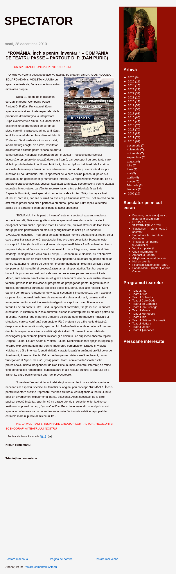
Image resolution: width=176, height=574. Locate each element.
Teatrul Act (139, 290)
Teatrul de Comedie (144, 303)
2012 (131, 133)
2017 (131, 113)
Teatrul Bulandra (142, 297)
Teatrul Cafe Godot (144, 300)
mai (130, 173)
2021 (131, 97)
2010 (131, 141)
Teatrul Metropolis (143, 313)
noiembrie (133, 149)
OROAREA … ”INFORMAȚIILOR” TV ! (147, 223)
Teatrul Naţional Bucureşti (148, 320)
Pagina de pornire (61, 559)
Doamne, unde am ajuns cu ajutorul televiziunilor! (149, 217)
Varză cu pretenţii (143, 248)
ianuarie (132, 189)
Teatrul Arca (139, 294)
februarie (133, 185)
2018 (131, 109)
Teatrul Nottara (141, 323)
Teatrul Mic (139, 317)
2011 (131, 137)
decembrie (134, 145)
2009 (131, 193)
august (131, 161)
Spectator (38, 20)
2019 (131, 105)
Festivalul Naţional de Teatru (150, 264)
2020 (131, 101)
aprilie (131, 177)
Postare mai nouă (16, 559)
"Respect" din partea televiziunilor (145, 243)
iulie (130, 165)
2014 (131, 125)
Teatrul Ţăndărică (143, 330)
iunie (130, 169)
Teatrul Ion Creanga (144, 307)
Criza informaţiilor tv (145, 251)
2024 (131, 85)
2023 (131, 89)
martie (131, 181)
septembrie (134, 157)
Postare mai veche (106, 559)
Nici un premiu (141, 261)
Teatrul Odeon (141, 326)
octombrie (133, 153)
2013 (131, 129)
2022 (131, 93)
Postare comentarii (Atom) (40, 567)
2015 (131, 121)
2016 (131, 117)
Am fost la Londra (143, 255)
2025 (131, 81)
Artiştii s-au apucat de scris (149, 258)
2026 (131, 77)
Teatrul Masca (141, 310)
